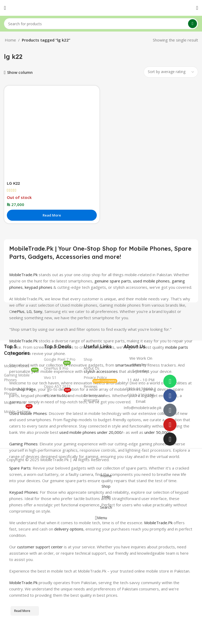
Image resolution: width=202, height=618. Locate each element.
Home (10, 40)
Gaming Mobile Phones (21, 376)
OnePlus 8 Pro (57, 367)
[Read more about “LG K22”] (52, 215)
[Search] (101, 23)
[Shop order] (171, 72)
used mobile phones (151, 280)
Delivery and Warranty (94, 398)
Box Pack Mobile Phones (18, 391)
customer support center (40, 546)
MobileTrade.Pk (23, 274)
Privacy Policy (95, 377)
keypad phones (38, 287)
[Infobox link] (141, 383)
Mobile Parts (15, 402)
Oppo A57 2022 (57, 386)
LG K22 (14, 183)
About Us (91, 368)
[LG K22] (52, 133)
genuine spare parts (112, 280)
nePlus (18, 311)
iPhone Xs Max (57, 394)
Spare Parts (20, 467)
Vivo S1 (50, 377)
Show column (20, 72)
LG (29, 311)
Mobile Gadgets (18, 410)
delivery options (68, 528)
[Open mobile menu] (4, 8)
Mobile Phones (16, 365)
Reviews (100, 385)
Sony (38, 311)
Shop (88, 359)
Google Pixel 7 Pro (59, 359)
